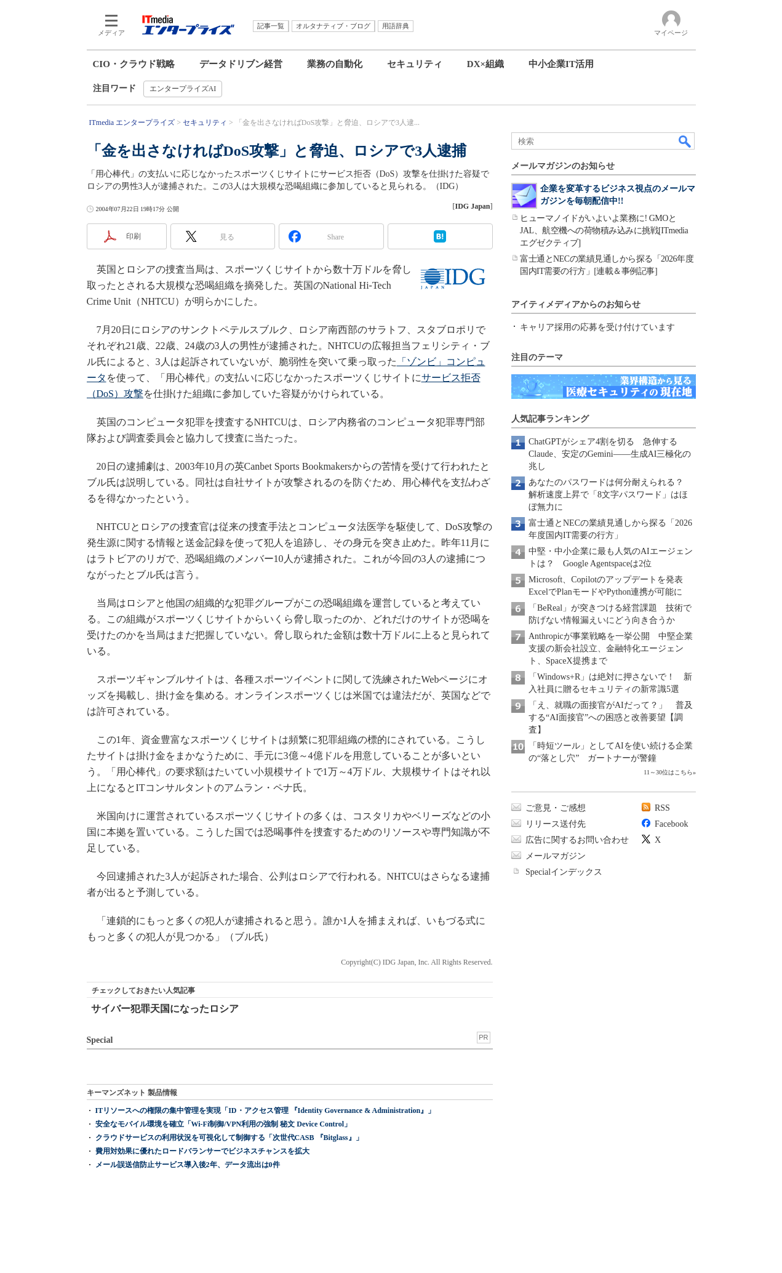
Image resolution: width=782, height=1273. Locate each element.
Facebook (671, 824)
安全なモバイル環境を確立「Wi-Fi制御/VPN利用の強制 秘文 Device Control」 (223, 1124)
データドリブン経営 (240, 64)
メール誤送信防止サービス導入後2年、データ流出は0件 (187, 1164)
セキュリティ (414, 64)
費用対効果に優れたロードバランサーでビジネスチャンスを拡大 (202, 1151)
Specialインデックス (563, 872)
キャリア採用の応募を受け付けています (597, 327)
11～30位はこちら (668, 772)
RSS (662, 808)
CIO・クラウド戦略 (134, 64)
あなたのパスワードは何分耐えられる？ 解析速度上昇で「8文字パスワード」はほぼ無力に (610, 495)
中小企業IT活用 (561, 64)
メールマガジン (555, 856)
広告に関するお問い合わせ (577, 840)
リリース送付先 (555, 824)
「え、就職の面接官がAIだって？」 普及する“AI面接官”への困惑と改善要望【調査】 (611, 717)
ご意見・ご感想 (555, 808)
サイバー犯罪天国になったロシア (165, 1008)
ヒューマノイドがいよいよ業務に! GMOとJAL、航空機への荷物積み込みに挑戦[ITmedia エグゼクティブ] (604, 230)
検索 (685, 141)
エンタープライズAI (183, 88)
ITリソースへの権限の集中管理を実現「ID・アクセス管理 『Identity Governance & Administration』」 (265, 1110)
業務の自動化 (334, 64)
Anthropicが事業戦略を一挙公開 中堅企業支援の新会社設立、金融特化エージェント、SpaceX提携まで (611, 648)
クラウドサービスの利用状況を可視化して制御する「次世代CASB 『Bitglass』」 (229, 1137)
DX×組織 (485, 64)
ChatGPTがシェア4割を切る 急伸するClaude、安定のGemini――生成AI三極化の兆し (610, 454)
